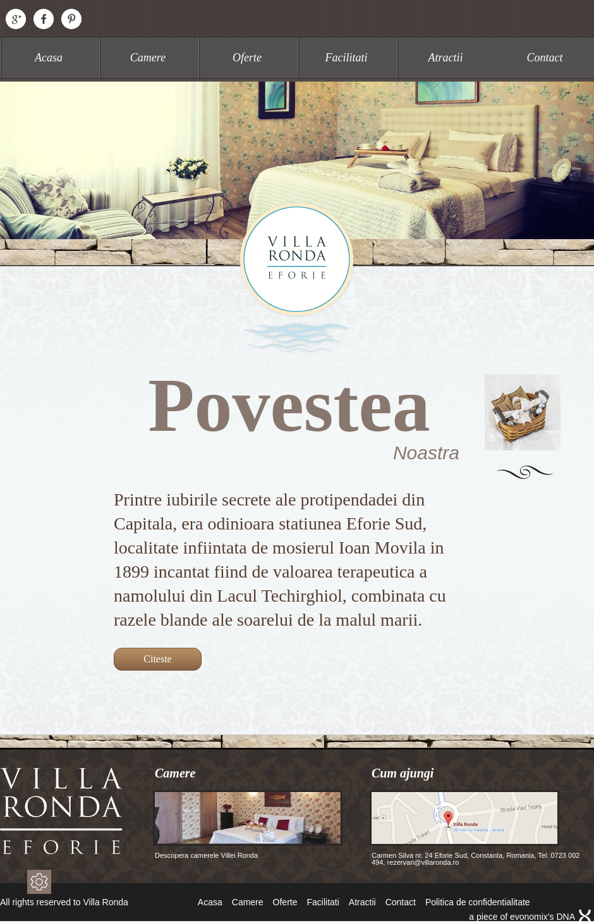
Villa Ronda (297, 277)
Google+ (16, 19)
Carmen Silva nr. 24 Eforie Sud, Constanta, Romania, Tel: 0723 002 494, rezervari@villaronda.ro (474, 828)
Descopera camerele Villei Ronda (247, 824)
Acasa (49, 57)
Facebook (43, 19)
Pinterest (71, 19)
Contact (545, 57)
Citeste (157, 659)
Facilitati (346, 57)
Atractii (445, 57)
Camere (148, 57)
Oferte (247, 57)
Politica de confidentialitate (477, 902)
